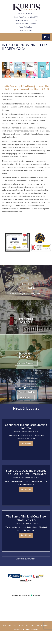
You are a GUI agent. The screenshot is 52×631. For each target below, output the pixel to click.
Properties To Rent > (26, 30)
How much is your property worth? (26, 293)
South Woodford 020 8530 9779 (26, 17)
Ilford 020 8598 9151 (26, 14)
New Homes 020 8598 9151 (26, 24)
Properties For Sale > (26, 27)
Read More (26, 443)
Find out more (26, 397)
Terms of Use (23, 625)
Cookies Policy (34, 625)
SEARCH (18, 630)
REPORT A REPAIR (30, 630)
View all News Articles (26, 558)
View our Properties (26, 328)
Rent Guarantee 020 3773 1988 (26, 20)
